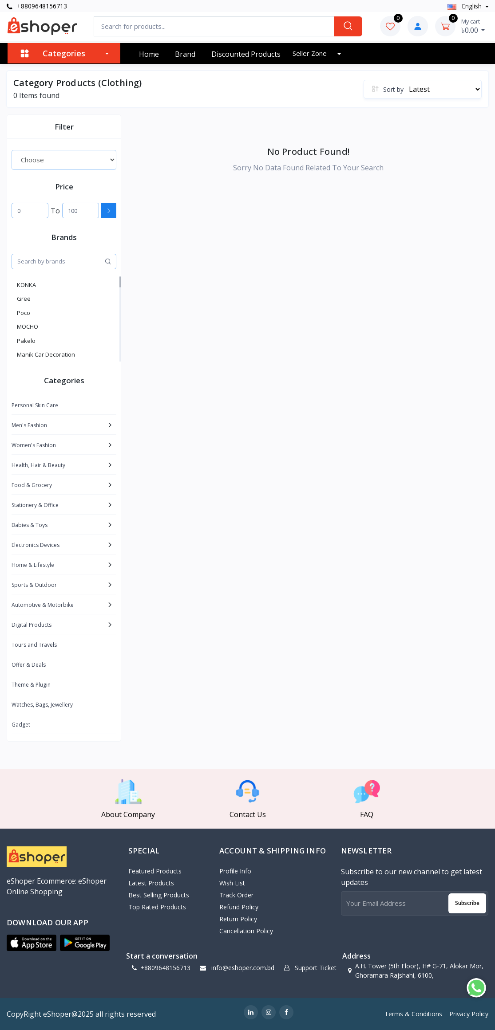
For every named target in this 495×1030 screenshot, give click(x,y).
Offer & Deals (29, 664)
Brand (185, 54)
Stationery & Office (35, 505)
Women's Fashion (34, 445)
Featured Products (155, 871)
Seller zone (311, 53)
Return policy (238, 919)
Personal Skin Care (35, 405)
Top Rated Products (157, 907)
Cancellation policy (246, 931)
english (465, 6)
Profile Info (235, 871)
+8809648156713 (37, 6)
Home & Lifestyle (33, 565)
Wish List (232, 883)
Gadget (21, 724)
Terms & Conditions (413, 1014)
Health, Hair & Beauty (38, 465)
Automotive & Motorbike (43, 605)
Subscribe (467, 903)
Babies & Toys (30, 525)
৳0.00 (473, 26)
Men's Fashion (29, 425)
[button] (31, 943)
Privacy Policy (468, 1014)
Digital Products (31, 625)
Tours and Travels (34, 645)
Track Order (236, 895)
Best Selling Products (158, 895)
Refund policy (238, 907)
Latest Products (151, 883)
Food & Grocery (32, 485)
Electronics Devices (35, 545)
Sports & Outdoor (34, 585)
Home (149, 54)
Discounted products (246, 54)
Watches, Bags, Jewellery (42, 704)
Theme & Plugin (31, 684)
